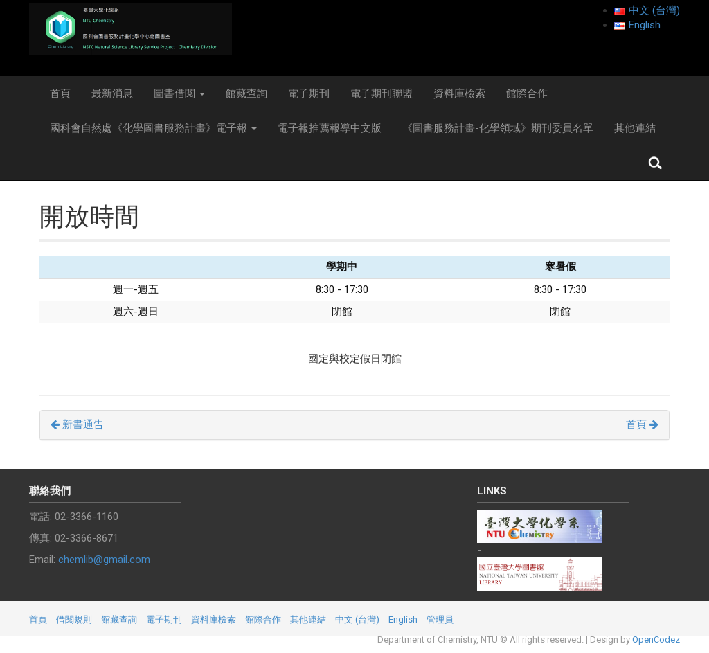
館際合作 (527, 93)
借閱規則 (74, 619)
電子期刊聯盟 (381, 93)
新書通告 (77, 424)
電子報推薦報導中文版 (330, 128)
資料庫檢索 (459, 93)
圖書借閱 (179, 93)
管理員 (440, 619)
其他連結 (635, 128)
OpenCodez (656, 639)
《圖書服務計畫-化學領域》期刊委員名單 (497, 128)
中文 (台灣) (357, 619)
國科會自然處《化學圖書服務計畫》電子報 (153, 128)
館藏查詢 (246, 93)
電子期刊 (309, 93)
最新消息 (112, 93)
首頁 (60, 93)
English (403, 619)
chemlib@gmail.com (104, 559)
